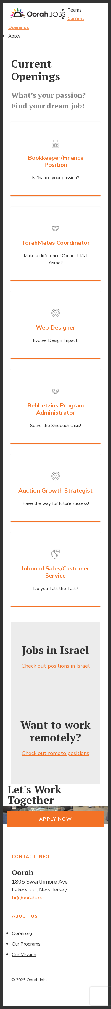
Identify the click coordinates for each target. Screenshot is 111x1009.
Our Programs (26, 944)
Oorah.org (22, 933)
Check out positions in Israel (56, 665)
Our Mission (24, 954)
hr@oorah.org (28, 897)
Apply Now (55, 819)
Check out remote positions (55, 753)
